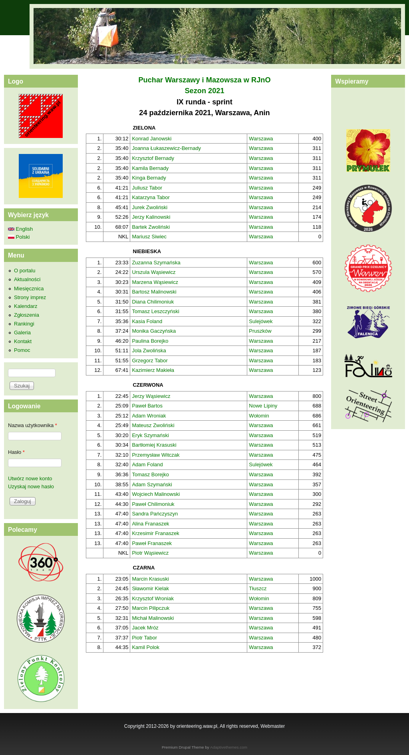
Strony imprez (30, 297)
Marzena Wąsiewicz (155, 282)
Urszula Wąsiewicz (153, 272)
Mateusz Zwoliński (153, 425)
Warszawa (261, 139)
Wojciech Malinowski (156, 494)
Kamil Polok (145, 647)
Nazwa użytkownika (32, 425)
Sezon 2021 (204, 91)
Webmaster (272, 726)
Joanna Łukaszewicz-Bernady (166, 148)
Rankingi (24, 324)
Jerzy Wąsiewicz (151, 396)
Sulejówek (260, 321)
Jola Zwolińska (149, 351)
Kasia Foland (147, 321)
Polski (19, 237)
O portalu (24, 271)
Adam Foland (147, 464)
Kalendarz (26, 306)
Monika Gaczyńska (154, 331)
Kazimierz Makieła (153, 370)
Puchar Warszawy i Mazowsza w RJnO (204, 80)
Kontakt (23, 341)
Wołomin (259, 416)
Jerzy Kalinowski (151, 217)
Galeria (22, 333)
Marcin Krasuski (150, 579)
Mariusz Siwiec (149, 237)
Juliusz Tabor (147, 188)
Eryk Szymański (150, 435)
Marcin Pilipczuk (150, 608)
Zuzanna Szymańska (156, 263)
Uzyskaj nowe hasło (31, 486)
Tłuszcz (257, 588)
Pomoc (22, 350)
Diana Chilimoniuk (153, 302)
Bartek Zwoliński (151, 227)
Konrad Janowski (151, 139)
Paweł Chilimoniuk (153, 504)
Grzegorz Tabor (149, 361)
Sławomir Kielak (150, 588)
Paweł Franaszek (152, 543)
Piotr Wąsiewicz (150, 553)
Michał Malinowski (153, 618)
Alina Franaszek (150, 524)
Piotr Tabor (144, 638)
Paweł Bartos (147, 406)
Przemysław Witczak (155, 455)
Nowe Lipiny (263, 406)
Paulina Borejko (150, 341)
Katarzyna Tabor (150, 197)
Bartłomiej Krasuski (154, 445)
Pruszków (260, 331)
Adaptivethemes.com (228, 747)
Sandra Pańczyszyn (155, 514)
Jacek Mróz (145, 628)
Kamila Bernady (150, 168)
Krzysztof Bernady (153, 158)
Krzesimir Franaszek (155, 533)
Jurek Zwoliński (149, 207)
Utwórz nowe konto (30, 478)
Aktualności (27, 279)
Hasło (16, 452)
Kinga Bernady (149, 178)
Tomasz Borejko (150, 474)
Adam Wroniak (149, 416)
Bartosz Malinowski (154, 292)
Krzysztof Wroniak (153, 598)
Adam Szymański (152, 484)
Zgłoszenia (26, 315)
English (20, 229)
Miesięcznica (29, 289)
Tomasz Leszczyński (155, 311)
